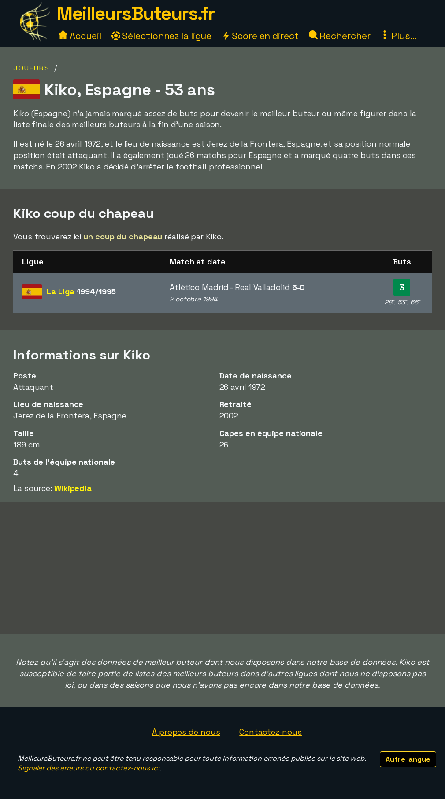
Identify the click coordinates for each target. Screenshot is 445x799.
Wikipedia (73, 488)
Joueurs (31, 68)
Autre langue (408, 759)
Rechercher (340, 36)
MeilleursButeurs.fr (135, 13)
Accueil (80, 36)
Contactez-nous (270, 732)
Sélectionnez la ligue (161, 36)
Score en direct (260, 36)
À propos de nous (186, 732)
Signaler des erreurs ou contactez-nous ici (88, 768)
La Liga (81, 291)
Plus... (398, 36)
